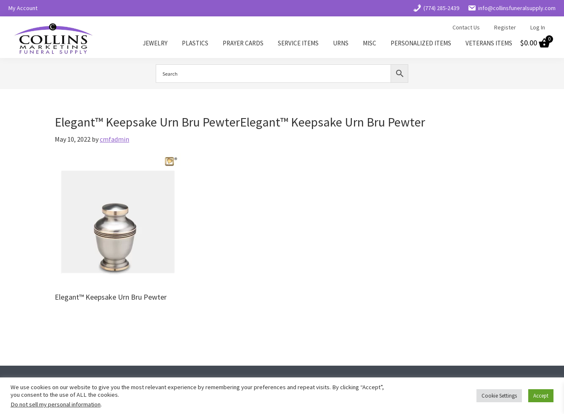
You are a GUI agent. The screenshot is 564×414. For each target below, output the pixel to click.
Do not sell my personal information (56, 404)
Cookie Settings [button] (499, 395)
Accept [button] (540, 395)
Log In (537, 27)
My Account (22, 8)
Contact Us (466, 27)
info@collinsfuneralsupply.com (512, 8)
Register (505, 27)
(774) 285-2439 (436, 8)
